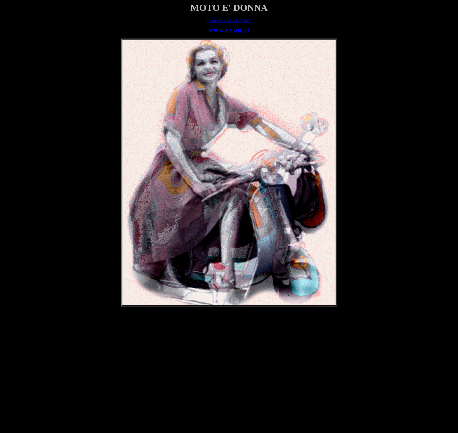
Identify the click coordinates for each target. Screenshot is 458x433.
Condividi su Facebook (229, 20)
